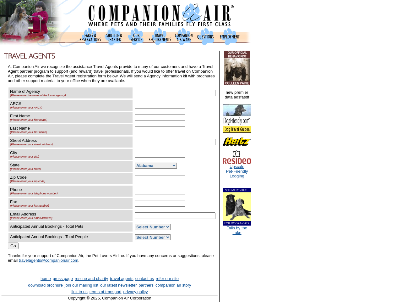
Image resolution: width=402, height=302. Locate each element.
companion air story (173, 285)
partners (146, 285)
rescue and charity (91, 278)
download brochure (45, 285)
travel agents (121, 278)
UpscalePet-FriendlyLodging (237, 169)
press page (63, 278)
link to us (79, 291)
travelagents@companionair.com (49, 260)
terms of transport (106, 291)
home (46, 278)
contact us (144, 278)
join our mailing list (81, 285)
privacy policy (135, 291)
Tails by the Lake (237, 228)
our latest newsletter (118, 285)
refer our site (167, 278)
